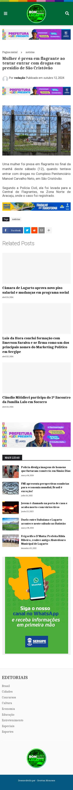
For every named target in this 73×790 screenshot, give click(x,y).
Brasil (6, 686)
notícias (30, 52)
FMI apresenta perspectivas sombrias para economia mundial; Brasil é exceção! (45, 487)
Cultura (7, 703)
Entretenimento (12, 720)
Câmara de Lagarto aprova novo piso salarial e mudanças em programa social (35, 290)
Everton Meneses (46, 780)
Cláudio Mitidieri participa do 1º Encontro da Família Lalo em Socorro (36, 399)
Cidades (7, 691)
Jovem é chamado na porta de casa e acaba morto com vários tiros (44, 505)
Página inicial (9, 52)
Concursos (9, 697)
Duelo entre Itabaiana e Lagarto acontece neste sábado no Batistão (43, 521)
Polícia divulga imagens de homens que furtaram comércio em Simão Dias (45, 469)
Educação (8, 714)
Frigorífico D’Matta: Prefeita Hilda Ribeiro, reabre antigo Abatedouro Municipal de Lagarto (43, 540)
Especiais (8, 726)
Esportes (7, 731)
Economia (8, 709)
